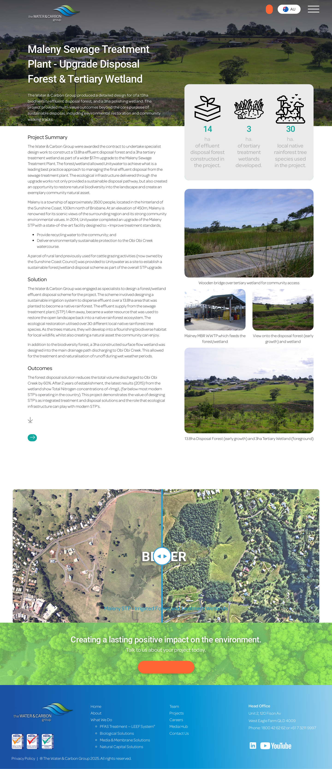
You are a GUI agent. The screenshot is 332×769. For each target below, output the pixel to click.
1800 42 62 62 (273, 728)
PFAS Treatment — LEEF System (127, 726)
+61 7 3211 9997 (303, 728)
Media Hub (178, 726)
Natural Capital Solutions (121, 746)
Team (174, 706)
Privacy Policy (23, 758)
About (96, 713)
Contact (269, 9)
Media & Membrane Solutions (125, 740)
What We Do (101, 720)
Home (96, 706)
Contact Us (166, 667)
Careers (176, 720)
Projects (32, 437)
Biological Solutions (117, 733)
